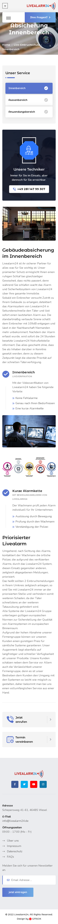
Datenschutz (14, 851)
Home (6, 44)
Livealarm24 (21, 914)
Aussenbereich (28, 100)
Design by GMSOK (29, 918)
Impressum (14, 846)
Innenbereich (28, 88)
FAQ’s (10, 857)
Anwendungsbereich (28, 112)
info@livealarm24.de (15, 821)
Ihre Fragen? (40, 17)
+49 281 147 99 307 (29, 189)
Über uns (13, 840)
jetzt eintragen (18, 892)
